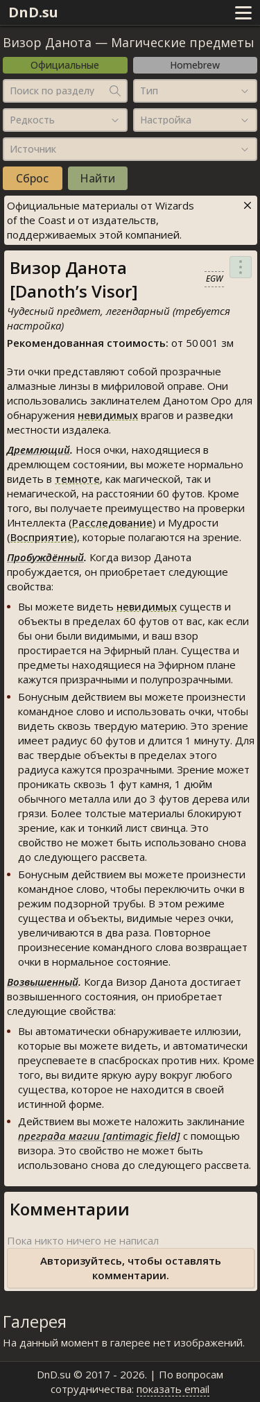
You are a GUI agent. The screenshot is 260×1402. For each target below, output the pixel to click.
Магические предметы (182, 42)
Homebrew (195, 64)
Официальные (65, 64)
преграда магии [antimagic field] (99, 1136)
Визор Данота (47, 42)
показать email (173, 1389)
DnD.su (33, 12)
